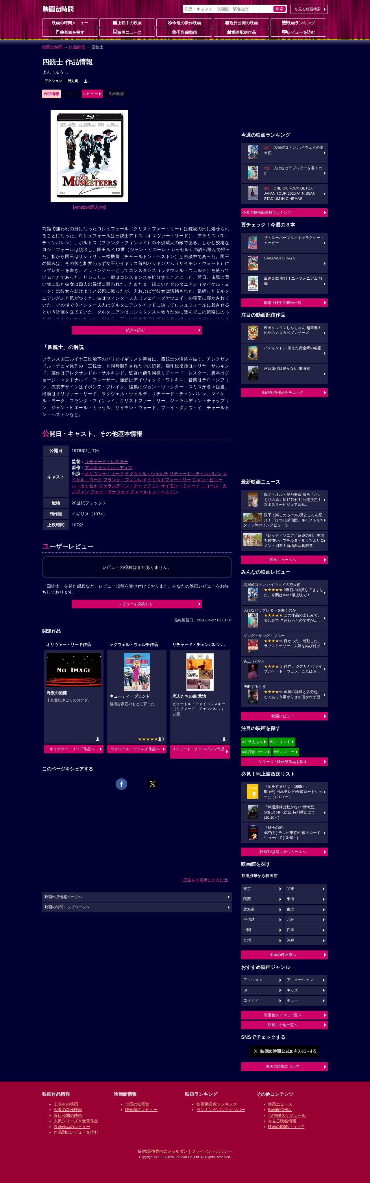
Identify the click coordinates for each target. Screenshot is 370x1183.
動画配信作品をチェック (283, 392)
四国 (290, 930)
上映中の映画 (127, 22)
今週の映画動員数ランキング (266, 212)
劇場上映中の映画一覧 (282, 302)
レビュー (90, 94)
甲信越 (249, 920)
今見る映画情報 (282, 1121)
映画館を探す (70, 32)
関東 (290, 889)
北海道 (249, 909)
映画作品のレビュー (72, 1126)
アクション (53, 81)
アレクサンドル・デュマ (108, 467)
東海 (290, 899)
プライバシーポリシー (212, 1151)
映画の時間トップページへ (67, 907)
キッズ (292, 990)
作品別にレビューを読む (76, 1132)
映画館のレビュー (141, 1109)
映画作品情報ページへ (63, 897)
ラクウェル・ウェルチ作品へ (135, 749)
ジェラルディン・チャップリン (129, 485)
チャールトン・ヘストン (154, 491)
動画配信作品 (241, 32)
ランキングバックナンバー (221, 1109)
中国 (247, 930)
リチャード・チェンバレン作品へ (198, 751)
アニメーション (300, 980)
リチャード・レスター (106, 461)
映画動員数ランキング (217, 1104)
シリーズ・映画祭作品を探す (282, 761)
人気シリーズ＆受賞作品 (76, 1121)
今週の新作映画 (184, 22)
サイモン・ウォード (180, 485)
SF (245, 990)
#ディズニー (284, 752)
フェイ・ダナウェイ (109, 491)
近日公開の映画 (241, 22)
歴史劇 (73, 81)
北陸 (290, 920)
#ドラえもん (252, 742)
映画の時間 (52, 47)
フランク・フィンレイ (125, 479)
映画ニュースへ (283, 560)
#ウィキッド (280, 742)
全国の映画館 (137, 1104)
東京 (247, 889)
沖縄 (290, 940)
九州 (247, 940)
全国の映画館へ (283, 954)
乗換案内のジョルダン (167, 1151)
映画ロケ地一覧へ (283, 1025)
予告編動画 (184, 32)
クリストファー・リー (169, 479)
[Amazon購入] (89, 207)
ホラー (292, 1000)
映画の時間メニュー (70, 23)
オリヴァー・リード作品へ (72, 749)
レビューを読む (298, 32)
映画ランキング (298, 22)
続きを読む (135, 330)
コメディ (250, 1000)
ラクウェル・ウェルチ (146, 473)
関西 (247, 899)
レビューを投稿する (135, 604)
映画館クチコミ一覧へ (282, 1015)
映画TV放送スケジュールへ (283, 852)
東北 (290, 909)
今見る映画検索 (307, 9)
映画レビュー (282, 716)
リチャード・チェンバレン (195, 473)
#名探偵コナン (254, 752)
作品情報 (77, 47)
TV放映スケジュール (287, 1115)
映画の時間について (283, 1066)
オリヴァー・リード (104, 473)
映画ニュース (127, 32)
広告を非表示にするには (205, 880)
